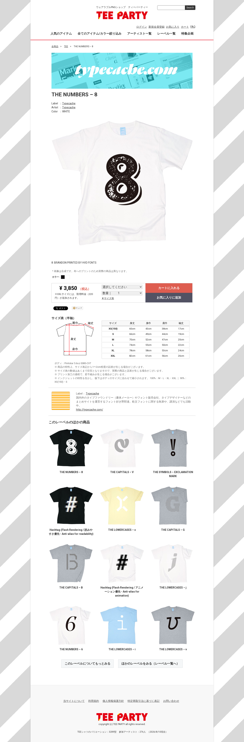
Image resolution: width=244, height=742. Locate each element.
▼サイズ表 (108, 298)
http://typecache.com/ (89, 409)
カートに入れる (169, 288)
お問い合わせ (171, 700)
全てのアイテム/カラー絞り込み (99, 33)
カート (185, 26)
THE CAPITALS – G (173, 529)
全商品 (54, 46)
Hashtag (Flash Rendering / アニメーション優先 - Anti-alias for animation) (121, 591)
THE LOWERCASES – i (122, 649)
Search (190, 7)
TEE (66, 46)
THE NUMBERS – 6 (71, 649)
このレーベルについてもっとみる (87, 663)
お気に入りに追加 (169, 297)
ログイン (141, 26)
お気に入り (172, 26)
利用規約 (93, 700)
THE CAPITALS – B (71, 587)
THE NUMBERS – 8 (71, 471)
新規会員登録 (156, 26)
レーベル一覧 (166, 33)
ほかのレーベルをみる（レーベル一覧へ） (150, 663)
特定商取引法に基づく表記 (144, 700)
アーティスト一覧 (139, 33)
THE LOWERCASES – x (122, 529)
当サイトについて (74, 700)
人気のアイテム (61, 33)
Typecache (68, 103)
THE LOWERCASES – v (173, 649)
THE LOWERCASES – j (172, 587)
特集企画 (187, 33)
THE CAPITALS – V (122, 471)
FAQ (192, 26)
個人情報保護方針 (113, 700)
